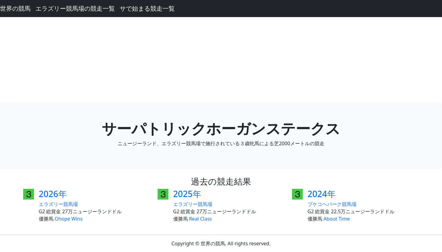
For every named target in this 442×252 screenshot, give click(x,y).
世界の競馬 (15, 8)
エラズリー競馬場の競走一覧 (75, 8)
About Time (336, 218)
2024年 (322, 194)
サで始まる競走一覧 (147, 8)
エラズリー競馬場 (58, 204)
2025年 (187, 194)
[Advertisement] (221, 60)
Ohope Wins (69, 218)
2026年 (53, 194)
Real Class (200, 218)
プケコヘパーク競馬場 (332, 204)
